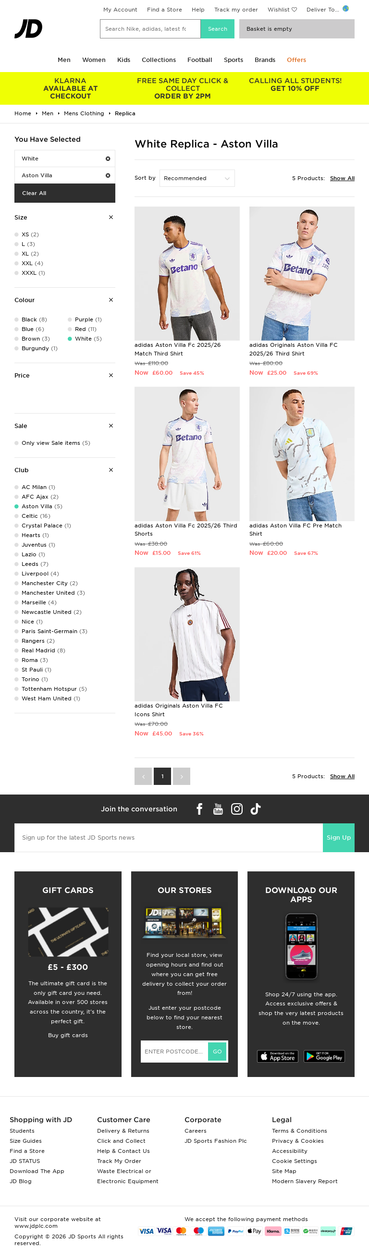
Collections (159, 59)
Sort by (145, 177)
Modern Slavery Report (305, 1181)
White (66, 158)
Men (64, 59)
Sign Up (339, 837)
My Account (120, 9)
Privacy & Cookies (298, 1141)
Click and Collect (121, 1141)
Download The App (37, 1171)
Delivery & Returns (123, 1130)
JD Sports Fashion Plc (215, 1141)
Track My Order (119, 1161)
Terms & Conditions (299, 1130)
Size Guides (26, 1141)
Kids (123, 59)
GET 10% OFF (295, 84)
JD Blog (21, 1181)
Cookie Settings (294, 1161)
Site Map (284, 1171)
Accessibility (290, 1151)
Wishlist (279, 9)
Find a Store (164, 9)
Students (22, 1130)
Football (199, 59)
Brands (265, 59)
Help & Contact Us (123, 1151)
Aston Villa (66, 175)
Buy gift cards (68, 1035)
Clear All (34, 193)
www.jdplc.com (36, 1226)
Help (198, 9)
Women (94, 59)
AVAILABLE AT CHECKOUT (70, 88)
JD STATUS (25, 1161)
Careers (195, 1130)
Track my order (236, 9)
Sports (233, 59)
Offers (296, 59)
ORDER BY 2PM (183, 88)
